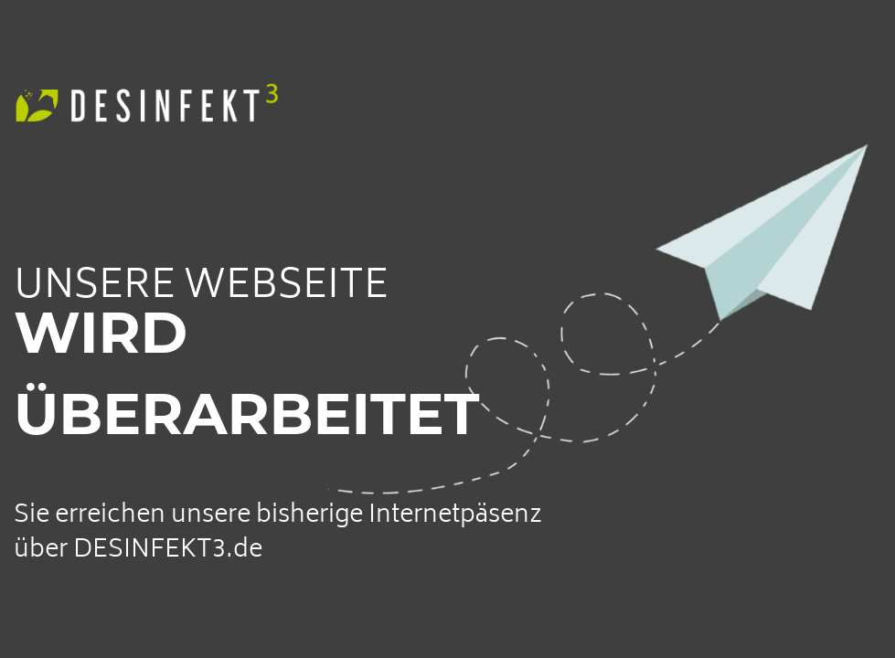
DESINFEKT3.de (167, 550)
